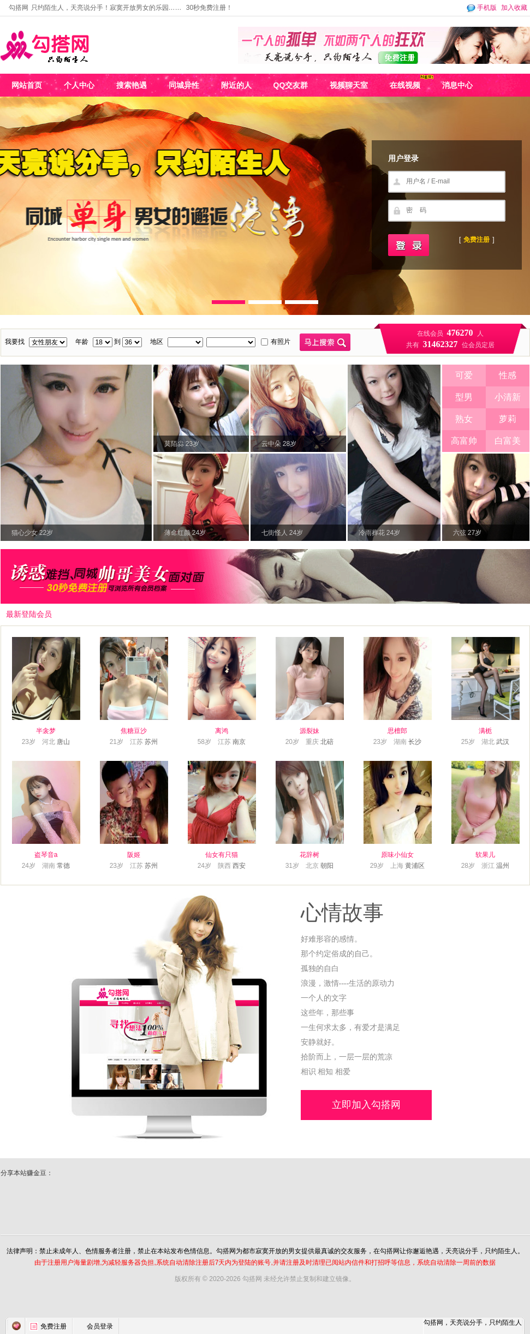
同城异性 (184, 85)
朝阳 (327, 866)
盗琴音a (46, 855)
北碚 (327, 742)
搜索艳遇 (131, 85)
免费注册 (476, 239)
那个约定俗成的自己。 (339, 954)
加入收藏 (514, 7)
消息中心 (457, 85)
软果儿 (485, 855)
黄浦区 (415, 866)
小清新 (508, 397)
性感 (507, 375)
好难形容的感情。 (331, 939)
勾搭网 (18, 7)
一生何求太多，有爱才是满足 (350, 1027)
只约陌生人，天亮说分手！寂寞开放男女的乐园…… (106, 7)
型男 (464, 397)
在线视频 (405, 85)
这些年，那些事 (327, 1013)
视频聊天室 (349, 85)
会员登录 (100, 1326)
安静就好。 (320, 1042)
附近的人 (236, 85)
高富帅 (464, 440)
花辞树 (309, 855)
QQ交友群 (290, 85)
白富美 (508, 440)
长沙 (414, 742)
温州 (502, 866)
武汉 (502, 742)
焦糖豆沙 (134, 731)
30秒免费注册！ (209, 7)
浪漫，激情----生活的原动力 (348, 983)
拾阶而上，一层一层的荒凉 (346, 1057)
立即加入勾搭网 (366, 1104)
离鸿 (221, 731)
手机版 (481, 7)
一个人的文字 (324, 998)
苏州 (151, 742)
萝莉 (507, 419)
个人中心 (79, 85)
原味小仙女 (397, 855)
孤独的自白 (320, 968)
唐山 (63, 742)
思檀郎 (397, 731)
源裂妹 (309, 731)
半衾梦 (46, 731)
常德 (63, 866)
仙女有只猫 (221, 855)
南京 (239, 742)
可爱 (464, 375)
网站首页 (26, 85)
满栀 (485, 731)
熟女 (464, 419)
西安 (239, 866)
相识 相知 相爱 (325, 1072)
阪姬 (133, 855)
